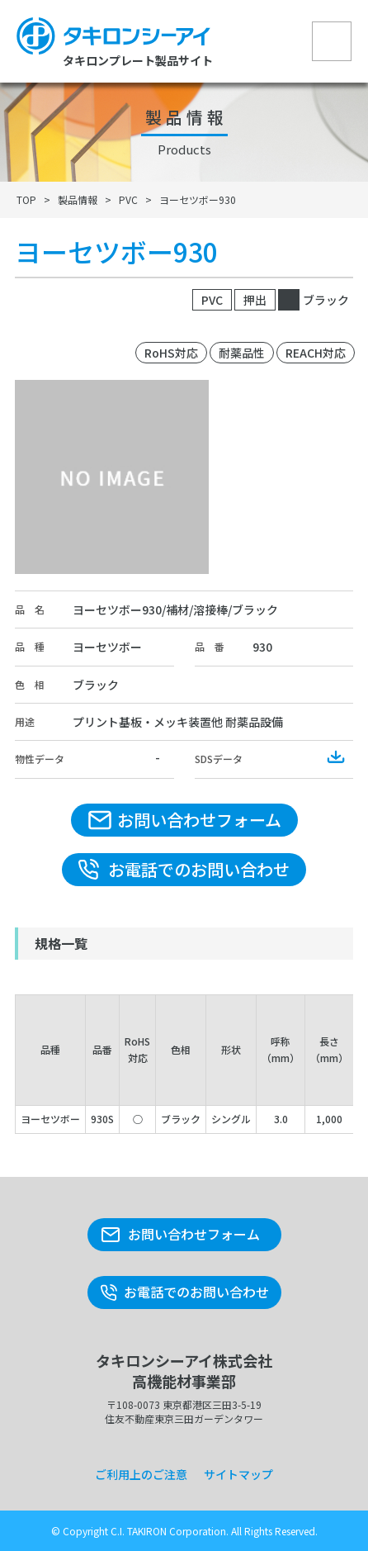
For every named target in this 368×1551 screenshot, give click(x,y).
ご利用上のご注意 (141, 1474)
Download (336, 757)
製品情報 (77, 199)
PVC (128, 199)
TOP (26, 199)
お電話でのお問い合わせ (199, 869)
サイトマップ (238, 1474)
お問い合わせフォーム (199, 820)
